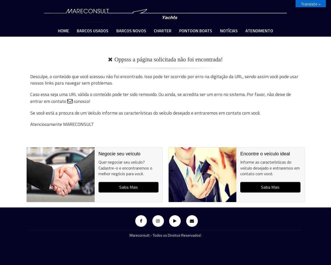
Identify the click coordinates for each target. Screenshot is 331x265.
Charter (162, 31)
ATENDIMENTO (259, 31)
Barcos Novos (131, 31)
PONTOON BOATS (195, 31)
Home (63, 31)
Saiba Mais (128, 187)
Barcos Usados (92, 31)
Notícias (229, 31)
